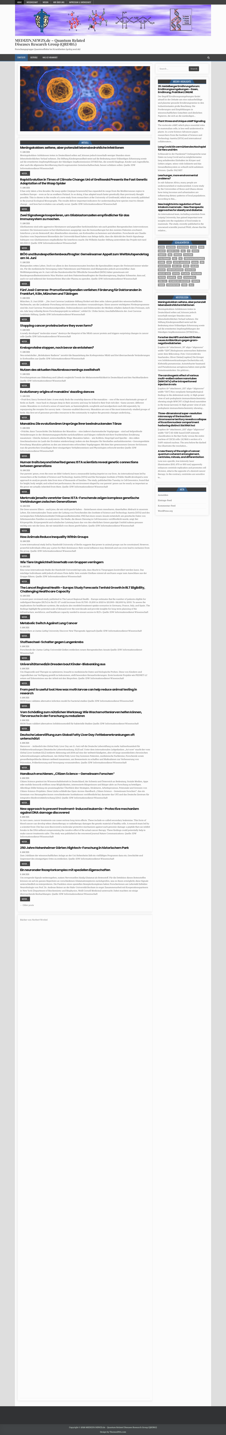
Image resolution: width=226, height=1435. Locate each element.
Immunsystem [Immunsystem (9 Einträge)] (164, 266)
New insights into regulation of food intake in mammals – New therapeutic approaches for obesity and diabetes (181, 207)
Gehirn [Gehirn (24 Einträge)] (161, 262)
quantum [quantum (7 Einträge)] (171, 277)
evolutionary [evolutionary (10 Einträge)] (164, 258)
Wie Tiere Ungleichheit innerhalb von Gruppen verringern (61, 562)
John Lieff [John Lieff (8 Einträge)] (177, 266)
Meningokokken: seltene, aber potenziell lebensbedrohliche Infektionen (72, 147)
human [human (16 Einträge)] (195, 262)
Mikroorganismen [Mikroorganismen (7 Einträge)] (175, 269)
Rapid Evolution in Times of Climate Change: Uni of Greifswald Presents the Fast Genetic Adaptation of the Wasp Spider (84, 181)
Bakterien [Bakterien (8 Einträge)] (171, 247)
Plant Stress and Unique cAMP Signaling (181, 121)
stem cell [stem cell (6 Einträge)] (163, 281)
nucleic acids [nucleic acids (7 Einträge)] (164, 273)
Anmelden (163, 495)
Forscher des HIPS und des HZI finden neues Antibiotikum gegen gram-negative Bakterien (179, 340)
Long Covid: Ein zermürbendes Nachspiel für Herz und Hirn (182, 148)
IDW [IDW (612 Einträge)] (202, 262)
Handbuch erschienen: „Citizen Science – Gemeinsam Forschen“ (67, 773)
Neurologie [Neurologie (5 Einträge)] (190, 269)
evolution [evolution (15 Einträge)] (188, 254)
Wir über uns (58, 2)
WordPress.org (165, 511)
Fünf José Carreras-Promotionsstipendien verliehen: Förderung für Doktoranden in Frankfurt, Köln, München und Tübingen (80, 292)
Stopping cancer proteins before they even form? (56, 325)
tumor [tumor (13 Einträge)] (161, 284)
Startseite (21, 57)
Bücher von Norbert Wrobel (34, 920)
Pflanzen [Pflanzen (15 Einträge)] (185, 273)
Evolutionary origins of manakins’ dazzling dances (57, 392)
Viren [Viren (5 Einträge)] (184, 284)
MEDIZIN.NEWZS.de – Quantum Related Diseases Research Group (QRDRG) (50, 42)
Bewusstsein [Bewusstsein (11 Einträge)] (183, 247)
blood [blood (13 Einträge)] (193, 247)
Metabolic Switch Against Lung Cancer (48, 623)
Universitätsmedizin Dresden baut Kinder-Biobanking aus (62, 664)
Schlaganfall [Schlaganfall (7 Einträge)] (189, 277)
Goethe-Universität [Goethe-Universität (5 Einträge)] (181, 262)
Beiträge (34, 57)
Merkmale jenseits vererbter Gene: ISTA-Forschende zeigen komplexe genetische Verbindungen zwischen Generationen (79, 500)
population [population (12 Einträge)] (196, 273)
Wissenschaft (32, 2)
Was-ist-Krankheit (50, 57)
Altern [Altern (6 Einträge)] (161, 247)
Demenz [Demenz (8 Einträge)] (195, 250)
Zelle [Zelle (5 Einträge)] (191, 284)
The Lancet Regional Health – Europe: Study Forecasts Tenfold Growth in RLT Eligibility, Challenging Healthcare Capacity (82, 589)
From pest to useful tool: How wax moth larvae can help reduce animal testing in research (78, 691)
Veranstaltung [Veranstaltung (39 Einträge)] (173, 284)
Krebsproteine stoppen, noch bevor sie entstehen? (57, 347)
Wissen (45, 2)
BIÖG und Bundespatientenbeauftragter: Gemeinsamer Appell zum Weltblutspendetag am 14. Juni (84, 256)
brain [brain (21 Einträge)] (201, 247)
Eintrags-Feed (165, 500)
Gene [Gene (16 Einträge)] (169, 262)
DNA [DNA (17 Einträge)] (170, 254)
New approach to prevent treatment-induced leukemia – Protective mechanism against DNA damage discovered (79, 811)
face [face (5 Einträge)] (174, 258)
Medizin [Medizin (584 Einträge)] (162, 269)
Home (19, 2)
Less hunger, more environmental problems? (178, 177)
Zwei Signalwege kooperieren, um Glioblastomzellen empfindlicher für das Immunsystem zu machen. (74, 217)
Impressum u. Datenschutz (80, 2)
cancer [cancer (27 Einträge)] (162, 250)
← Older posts (27, 905)
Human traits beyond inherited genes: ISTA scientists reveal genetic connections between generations (79, 464)
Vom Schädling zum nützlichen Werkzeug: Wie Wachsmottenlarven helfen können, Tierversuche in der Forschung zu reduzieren (81, 714)
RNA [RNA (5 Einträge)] (179, 277)
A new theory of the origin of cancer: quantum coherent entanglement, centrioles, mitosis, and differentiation (181, 454)
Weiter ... (25, 173)
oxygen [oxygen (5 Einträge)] (176, 273)
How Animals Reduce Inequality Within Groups (54, 537)
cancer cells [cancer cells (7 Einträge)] (173, 250)
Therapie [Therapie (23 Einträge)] (195, 281)
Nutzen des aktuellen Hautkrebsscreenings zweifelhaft (60, 370)
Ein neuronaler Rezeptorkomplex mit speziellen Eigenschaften (65, 870)
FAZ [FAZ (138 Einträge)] (180, 258)
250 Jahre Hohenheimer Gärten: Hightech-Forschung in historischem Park (74, 848)
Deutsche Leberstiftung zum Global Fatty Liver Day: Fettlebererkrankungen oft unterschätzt (77, 737)
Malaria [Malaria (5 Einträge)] (194, 266)
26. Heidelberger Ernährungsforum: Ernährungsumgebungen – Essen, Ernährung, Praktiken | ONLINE (179, 89)
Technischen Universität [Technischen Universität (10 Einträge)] (179, 281)
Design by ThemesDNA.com (113, 1432)
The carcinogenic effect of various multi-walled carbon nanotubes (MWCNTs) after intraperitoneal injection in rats (178, 380)
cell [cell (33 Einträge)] (183, 250)
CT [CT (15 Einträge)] (189, 250)
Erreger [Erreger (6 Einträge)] (177, 254)
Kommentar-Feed (166, 506)
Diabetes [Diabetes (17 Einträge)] (162, 254)
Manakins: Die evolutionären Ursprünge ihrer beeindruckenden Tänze (70, 423)
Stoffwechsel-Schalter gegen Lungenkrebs (51, 642)
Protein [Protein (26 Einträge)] (162, 277)
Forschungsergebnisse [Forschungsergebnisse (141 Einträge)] (194, 258)
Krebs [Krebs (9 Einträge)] (186, 266)
